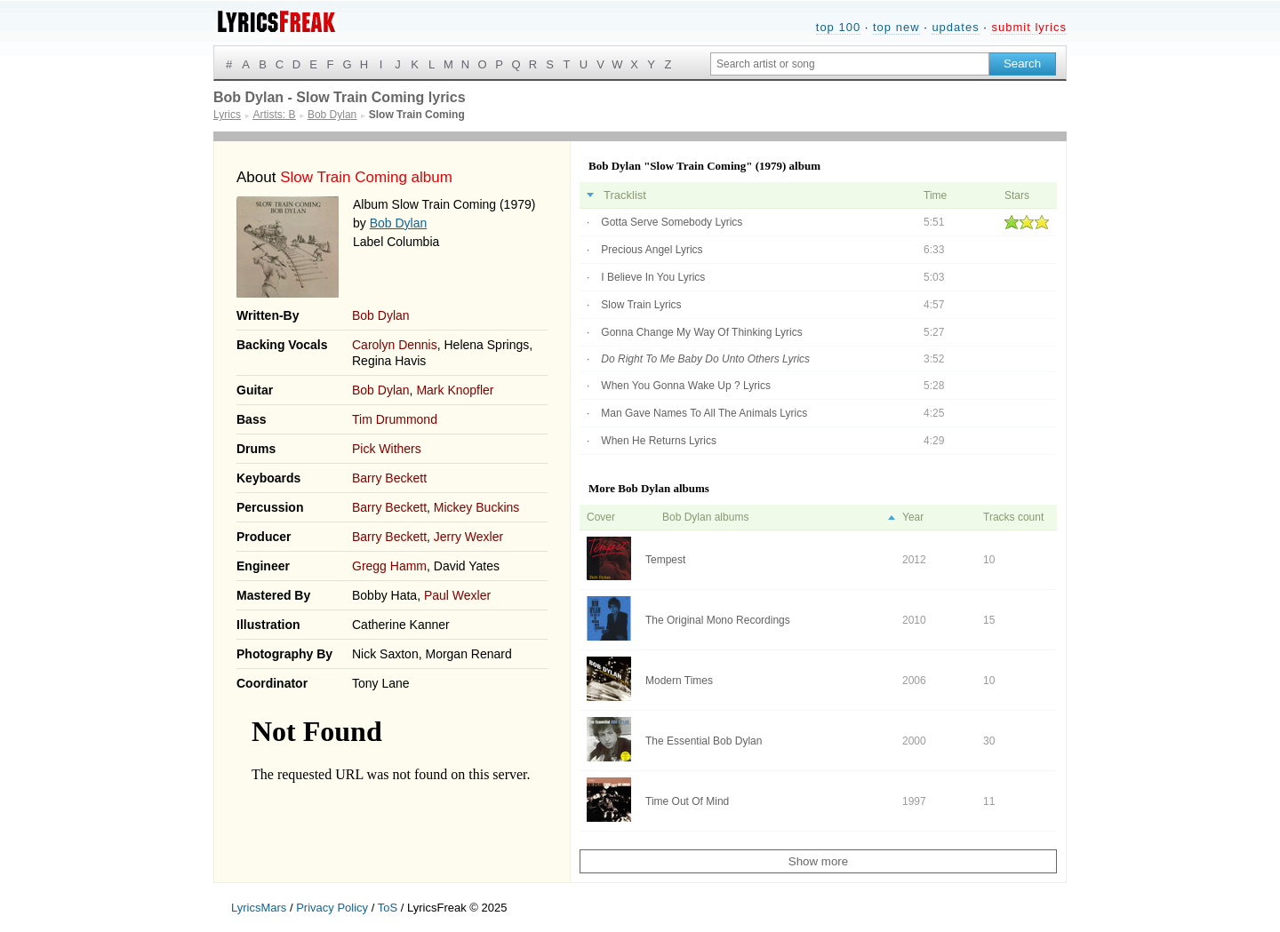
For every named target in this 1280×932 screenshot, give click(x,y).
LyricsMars (258, 907)
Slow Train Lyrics (641, 305)
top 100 (838, 27)
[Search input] (849, 64)
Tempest (665, 560)
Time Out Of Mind (687, 801)
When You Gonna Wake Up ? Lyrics (686, 385)
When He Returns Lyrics (658, 440)
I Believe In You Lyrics (653, 277)
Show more (818, 861)
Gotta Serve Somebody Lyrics (671, 222)
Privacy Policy (332, 907)
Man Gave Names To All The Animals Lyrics (704, 413)
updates (955, 27)
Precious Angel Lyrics (651, 249)
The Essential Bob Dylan (703, 741)
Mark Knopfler (454, 390)
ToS (387, 907)
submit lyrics (1029, 27)
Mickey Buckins (476, 507)
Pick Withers (386, 449)
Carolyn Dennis (394, 345)
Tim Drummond (394, 419)
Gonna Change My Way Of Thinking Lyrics (701, 332)
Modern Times (679, 680)
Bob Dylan (399, 223)
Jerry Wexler (468, 537)
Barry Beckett (389, 478)
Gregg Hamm (389, 566)
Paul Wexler (457, 595)
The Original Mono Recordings (717, 620)
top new (896, 27)
